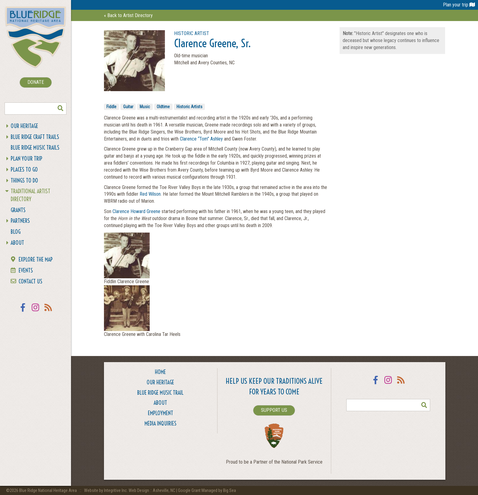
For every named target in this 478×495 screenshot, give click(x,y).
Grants (18, 210)
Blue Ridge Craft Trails (35, 137)
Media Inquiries (160, 423)
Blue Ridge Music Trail (160, 392)
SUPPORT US (274, 410)
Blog (15, 231)
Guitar (128, 106)
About (17, 242)
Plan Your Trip (26, 158)
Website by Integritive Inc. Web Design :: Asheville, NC (130, 490)
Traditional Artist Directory (30, 195)
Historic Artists (189, 106)
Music (145, 106)
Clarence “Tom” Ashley (201, 139)
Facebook (23, 311)
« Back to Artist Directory (128, 15)
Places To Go (24, 169)
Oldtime (163, 106)
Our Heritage (24, 126)
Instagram (35, 311)
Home (160, 372)
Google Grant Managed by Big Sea (207, 490)
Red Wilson (150, 194)
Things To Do (24, 180)
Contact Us (30, 281)
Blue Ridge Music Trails (35, 147)
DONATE (35, 82)
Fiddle (111, 106)
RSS (48, 311)
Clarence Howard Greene (136, 211)
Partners (20, 220)
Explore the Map (36, 259)
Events (26, 270)
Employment (160, 413)
